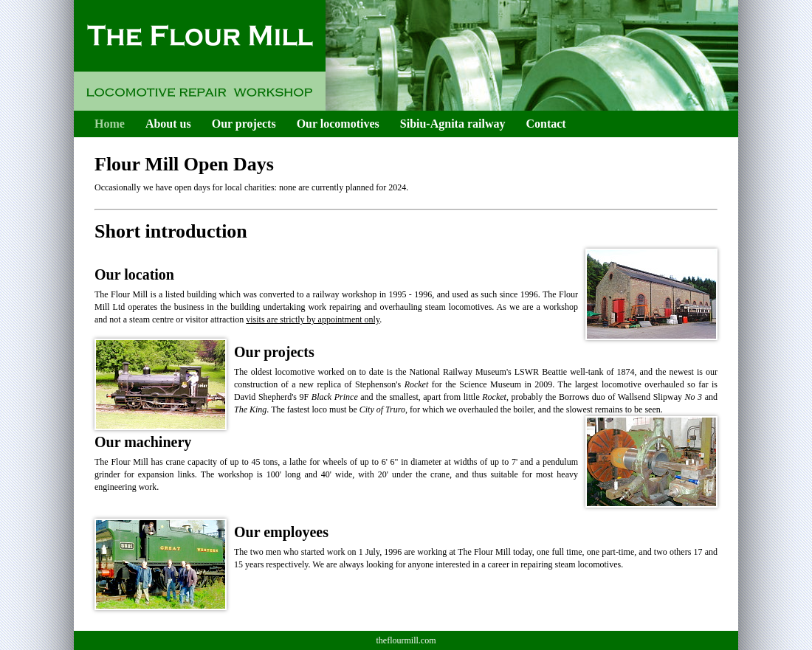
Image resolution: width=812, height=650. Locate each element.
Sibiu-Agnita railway (453, 123)
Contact (545, 123)
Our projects (244, 123)
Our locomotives (338, 123)
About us (168, 123)
